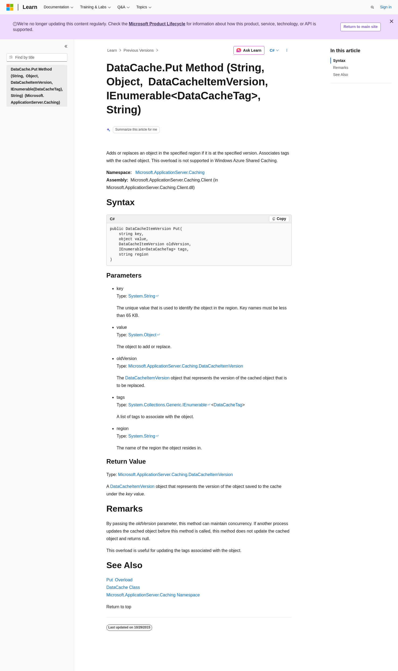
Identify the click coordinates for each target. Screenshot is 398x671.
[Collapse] (66, 46)
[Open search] (372, 7)
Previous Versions (139, 50)
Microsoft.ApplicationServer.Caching (170, 172)
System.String (141, 296)
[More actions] (287, 50)
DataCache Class (123, 587)
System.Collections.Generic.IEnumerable (167, 405)
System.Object (142, 335)
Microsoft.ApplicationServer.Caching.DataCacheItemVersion (185, 366)
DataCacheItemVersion (147, 378)
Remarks (340, 67)
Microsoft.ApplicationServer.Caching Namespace (153, 595)
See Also (340, 74)
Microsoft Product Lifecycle (157, 24)
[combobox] (36, 57)
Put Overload (119, 580)
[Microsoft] (9, 7)
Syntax (339, 60)
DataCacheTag (228, 405)
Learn (112, 50)
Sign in (386, 7)
